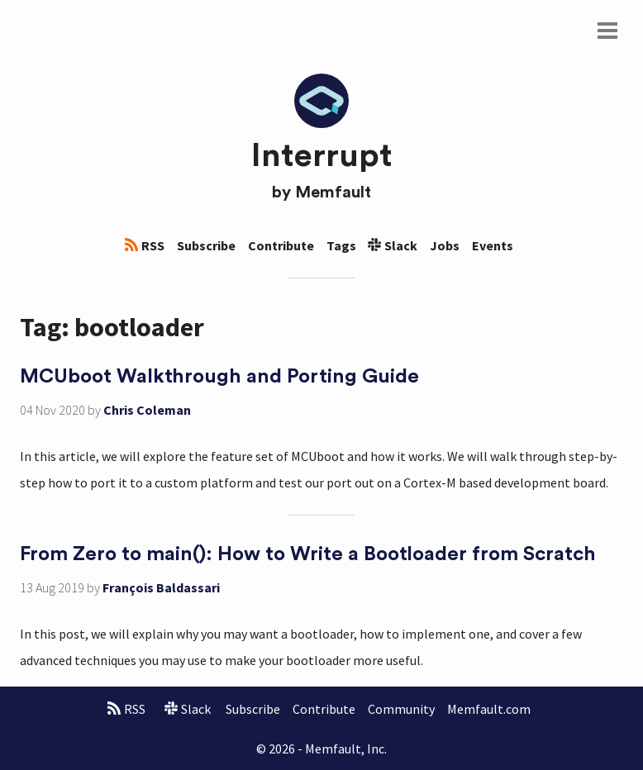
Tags (341, 245)
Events (492, 245)
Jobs (445, 245)
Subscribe (206, 245)
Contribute (281, 245)
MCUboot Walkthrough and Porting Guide (219, 377)
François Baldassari (161, 587)
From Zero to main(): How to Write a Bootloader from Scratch (308, 554)
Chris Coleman (147, 410)
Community (401, 709)
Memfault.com (489, 709)
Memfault (333, 192)
